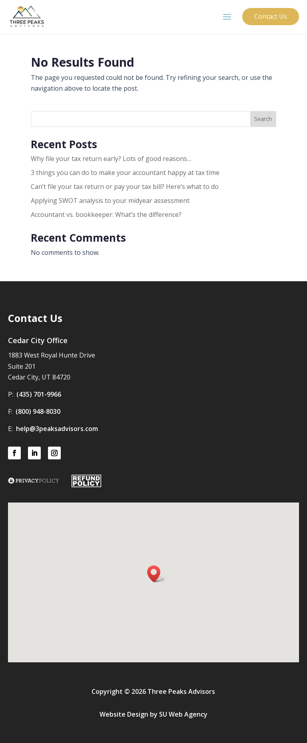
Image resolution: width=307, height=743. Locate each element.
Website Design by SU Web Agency (153, 714)
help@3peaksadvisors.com (57, 428)
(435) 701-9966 (38, 394)
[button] (156, 573)
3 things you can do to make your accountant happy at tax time (125, 172)
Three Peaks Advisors (181, 691)
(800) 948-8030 (38, 411)
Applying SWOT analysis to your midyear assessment (110, 200)
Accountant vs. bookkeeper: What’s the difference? (106, 214)
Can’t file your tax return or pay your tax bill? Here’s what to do (125, 186)
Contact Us (270, 16)
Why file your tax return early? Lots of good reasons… (111, 158)
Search (263, 119)
